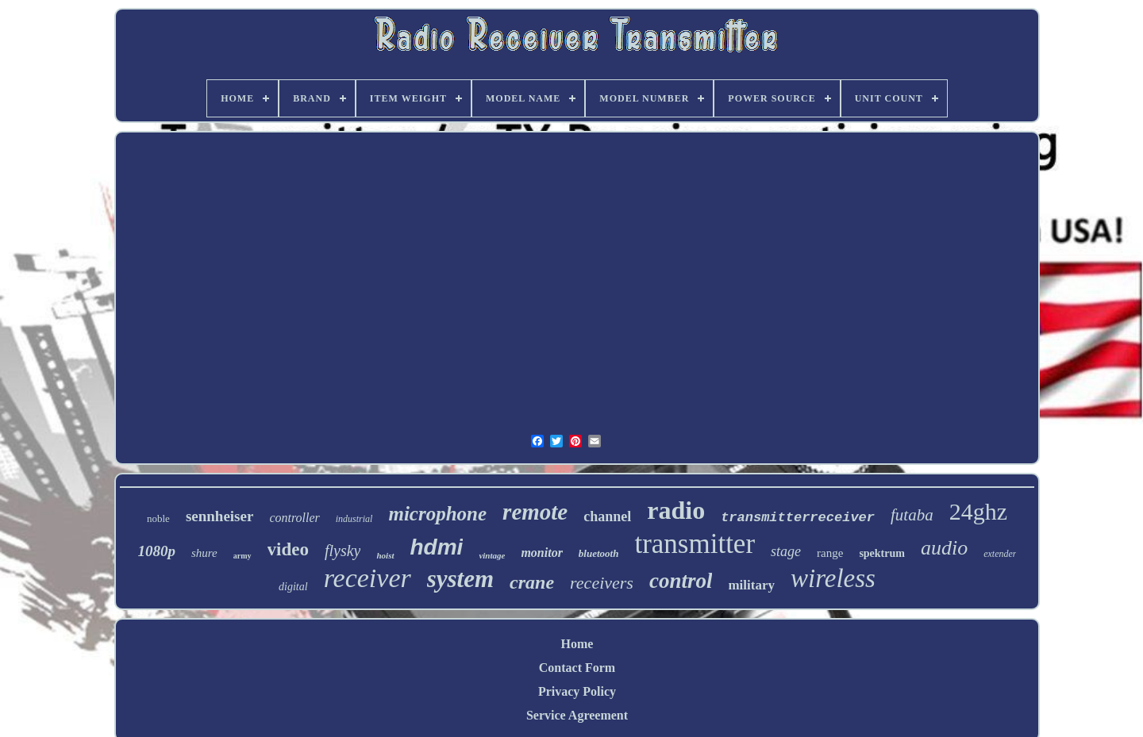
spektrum (882, 553)
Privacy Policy (577, 691)
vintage (492, 555)
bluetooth (599, 553)
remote (535, 511)
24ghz (978, 511)
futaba (912, 514)
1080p (157, 551)
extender (999, 553)
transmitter (694, 543)
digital (293, 587)
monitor (541, 552)
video (288, 549)
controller (294, 517)
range (830, 553)
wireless (833, 578)
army (242, 555)
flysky (343, 550)
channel (607, 516)
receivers (601, 583)
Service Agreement (577, 715)
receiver (367, 578)
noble (158, 518)
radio (676, 510)
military (751, 585)
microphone (437, 513)
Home (577, 644)
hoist (385, 555)
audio (944, 547)
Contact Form (577, 667)
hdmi (437, 547)
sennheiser (220, 516)
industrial (354, 518)
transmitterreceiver (798, 517)
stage (786, 551)
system (460, 579)
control (681, 581)
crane (532, 582)
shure (204, 553)
